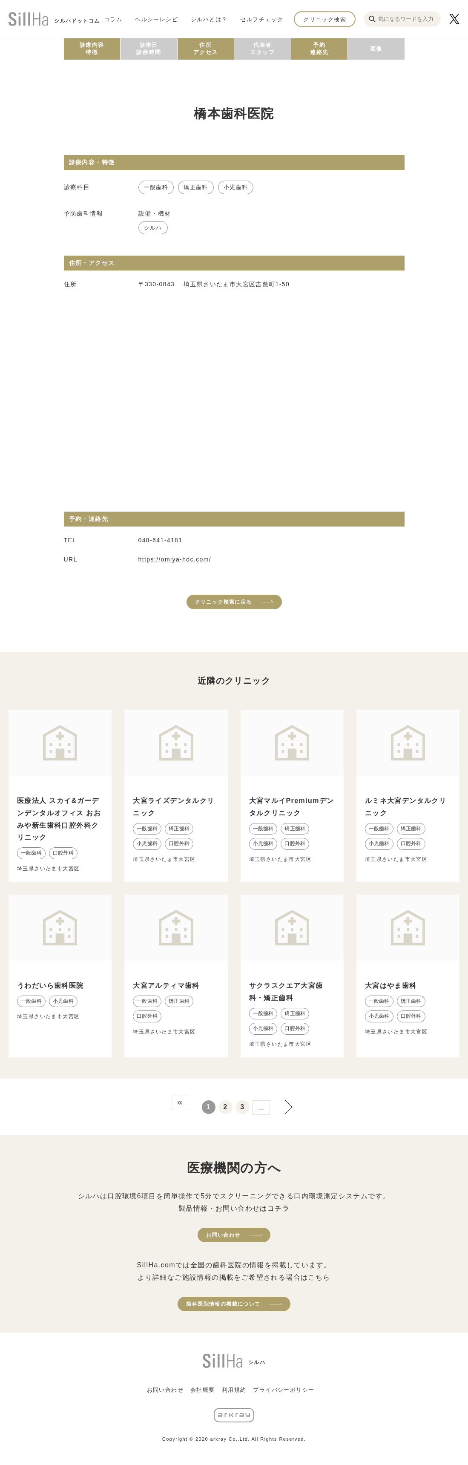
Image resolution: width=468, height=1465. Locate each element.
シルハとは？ (209, 19)
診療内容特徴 (92, 48)
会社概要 (202, 1390)
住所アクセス (205, 48)
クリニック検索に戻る (223, 602)
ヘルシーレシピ (156, 19)
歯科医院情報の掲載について (223, 1304)
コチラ (278, 1208)
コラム (113, 19)
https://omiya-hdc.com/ (175, 559)
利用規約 (234, 1390)
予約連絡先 (319, 48)
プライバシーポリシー (283, 1390)
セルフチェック (261, 19)
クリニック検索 (324, 19)
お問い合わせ (223, 1235)
